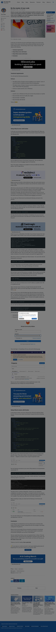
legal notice (20, 316)
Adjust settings (21, 318)
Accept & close (34, 318)
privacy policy (32, 315)
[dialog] (28, 316)
